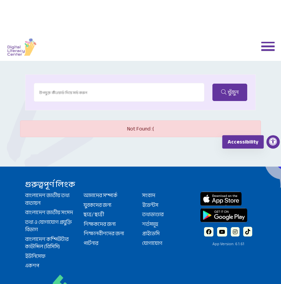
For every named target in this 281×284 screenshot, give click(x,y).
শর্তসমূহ (150, 224)
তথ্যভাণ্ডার (153, 214)
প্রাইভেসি (151, 233)
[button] (265, 45)
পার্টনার (91, 243)
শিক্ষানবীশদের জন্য (104, 233)
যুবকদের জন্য (97, 205)
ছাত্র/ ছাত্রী (94, 214)
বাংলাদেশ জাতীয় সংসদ (49, 212)
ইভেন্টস (150, 205)
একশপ (32, 265)
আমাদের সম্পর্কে (100, 195)
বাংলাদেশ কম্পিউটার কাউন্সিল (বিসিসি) (47, 243)
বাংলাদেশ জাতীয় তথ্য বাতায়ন (47, 199)
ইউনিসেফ (35, 256)
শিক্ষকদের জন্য (100, 224)
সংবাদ (148, 195)
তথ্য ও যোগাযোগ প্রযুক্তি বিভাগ (48, 225)
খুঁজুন (230, 92)
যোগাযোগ (152, 243)
